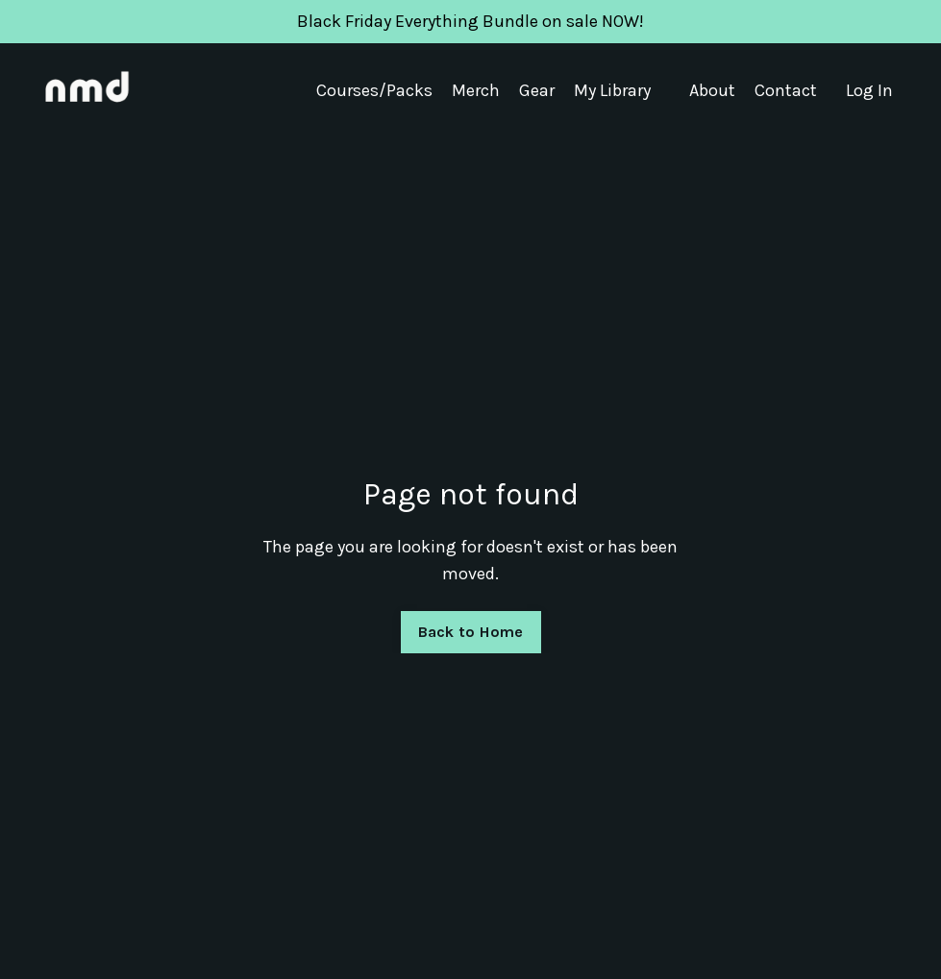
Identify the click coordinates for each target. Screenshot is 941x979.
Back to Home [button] (471, 632)
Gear (537, 90)
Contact (786, 90)
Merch (476, 90)
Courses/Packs (374, 90)
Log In (869, 90)
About (712, 90)
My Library (612, 90)
